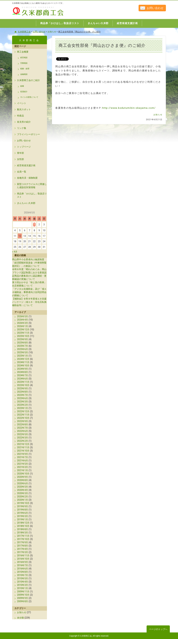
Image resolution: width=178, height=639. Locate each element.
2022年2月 (22, 441)
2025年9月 (22, 339)
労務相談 (23, 63)
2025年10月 (23, 336)
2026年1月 (22, 326)
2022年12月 (23, 411)
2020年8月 (22, 480)
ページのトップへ (158, 629)
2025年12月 (23, 329)
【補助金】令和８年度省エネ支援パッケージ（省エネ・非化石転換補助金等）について (29, 302)
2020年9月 (22, 477)
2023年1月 (22, 408)
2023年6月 (22, 398)
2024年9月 (22, 368)
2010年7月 (22, 575)
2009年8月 (22, 601)
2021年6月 (22, 460)
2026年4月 (22, 319)
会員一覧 (21, 171)
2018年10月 (23, 526)
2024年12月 (23, 359)
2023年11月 (23, 382)
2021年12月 (23, 444)
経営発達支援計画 (26, 165)
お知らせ (157, 114)
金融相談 (23, 74)
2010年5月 (22, 578)
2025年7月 (22, 346)
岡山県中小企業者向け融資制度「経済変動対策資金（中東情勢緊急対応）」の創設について (29, 262)
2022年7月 (22, 427)
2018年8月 (22, 529)
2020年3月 (22, 493)
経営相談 (23, 57)
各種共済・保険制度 (27, 178)
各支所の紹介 (24, 122)
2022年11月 (23, 414)
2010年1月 (22, 588)
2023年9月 (22, 388)
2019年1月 (22, 519)
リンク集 (21, 128)
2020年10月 (23, 473)
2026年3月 (22, 323)
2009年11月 (23, 591)
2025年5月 (22, 352)
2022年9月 (22, 421)
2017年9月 (22, 542)
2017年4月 (22, 549)
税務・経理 (24, 69)
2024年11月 (23, 362)
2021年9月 (22, 454)
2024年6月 (22, 378)
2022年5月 (22, 434)
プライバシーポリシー (28, 134)
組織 (22, 86)
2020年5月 (22, 486)
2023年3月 (22, 401)
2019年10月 (23, 503)
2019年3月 (22, 516)
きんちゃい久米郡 (26, 203)
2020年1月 (22, 499)
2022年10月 (23, 418)
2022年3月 (22, 437)
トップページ (24, 146)
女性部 (20, 159)
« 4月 (14, 251)
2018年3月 (22, 532)
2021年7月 (22, 457)
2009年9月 (22, 598)
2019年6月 (22, 513)
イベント (21, 103)
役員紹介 (23, 92)
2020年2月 (22, 496)
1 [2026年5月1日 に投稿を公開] (34, 224)
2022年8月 (22, 424)
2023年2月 (22, 405)
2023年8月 (22, 391)
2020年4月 (22, 490)
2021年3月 (22, 467)
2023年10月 (23, 385)
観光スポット (24, 109)
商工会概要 (22, 51)
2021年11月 (23, 447)
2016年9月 (22, 562)
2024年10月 (23, 365)
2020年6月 (22, 483)
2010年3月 (22, 585)
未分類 (20, 617)
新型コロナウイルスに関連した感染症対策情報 (32, 186)
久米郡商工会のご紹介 (28, 80)
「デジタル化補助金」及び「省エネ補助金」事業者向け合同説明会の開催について (29, 292)
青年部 (20, 153)
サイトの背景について (29, 97)
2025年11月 (23, 332)
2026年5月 (22, 316)
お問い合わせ (155, 8)
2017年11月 (23, 536)
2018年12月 (23, 522)
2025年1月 (22, 355)
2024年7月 (22, 375)
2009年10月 (23, 594)
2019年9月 (22, 506)
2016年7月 (22, 565)
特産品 (20, 115)
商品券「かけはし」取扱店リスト (32, 195)
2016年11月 (23, 555)
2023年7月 (22, 395)
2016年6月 (22, 568)
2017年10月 (23, 539)
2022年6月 (22, 431)
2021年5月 (22, 463)
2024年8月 (22, 372)
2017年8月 (22, 545)
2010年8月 (22, 572)
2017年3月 (22, 552)
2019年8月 (22, 509)
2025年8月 (22, 342)
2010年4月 (22, 581)
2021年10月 (23, 450)
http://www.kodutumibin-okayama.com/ (129, 107)
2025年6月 (22, 349)
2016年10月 (23, 558)
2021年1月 (22, 470)
